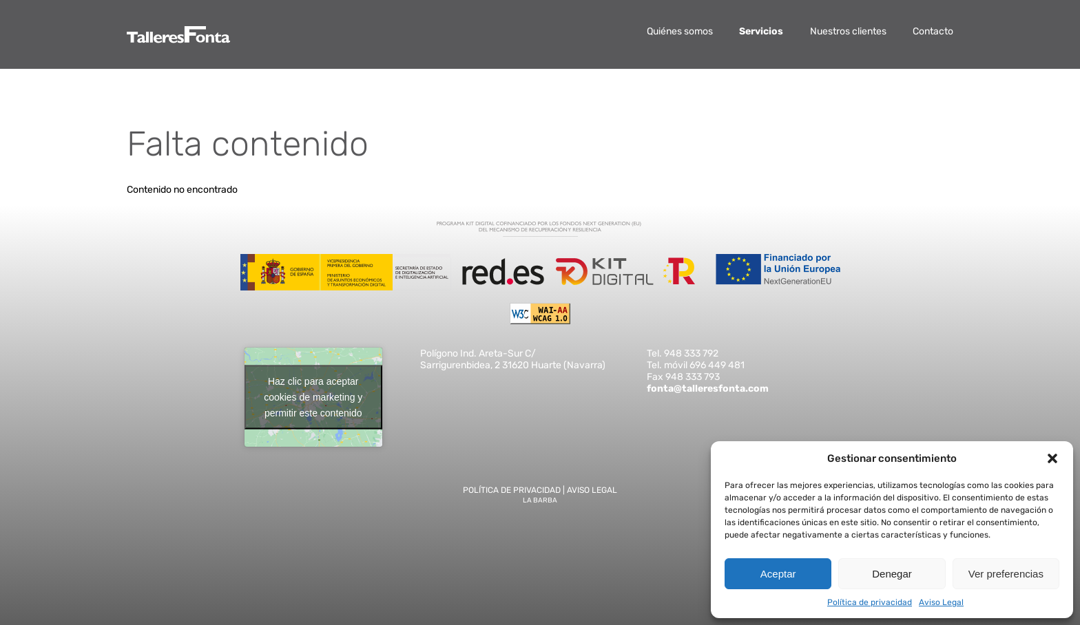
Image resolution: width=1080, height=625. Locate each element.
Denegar (892, 574)
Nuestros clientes (848, 31)
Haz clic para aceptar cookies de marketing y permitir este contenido (313, 396)
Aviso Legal (941, 602)
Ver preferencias (1005, 574)
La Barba (540, 500)
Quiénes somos (680, 31)
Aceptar (778, 574)
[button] (1052, 458)
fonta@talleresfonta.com (708, 388)
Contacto (933, 31)
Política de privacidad (869, 602)
